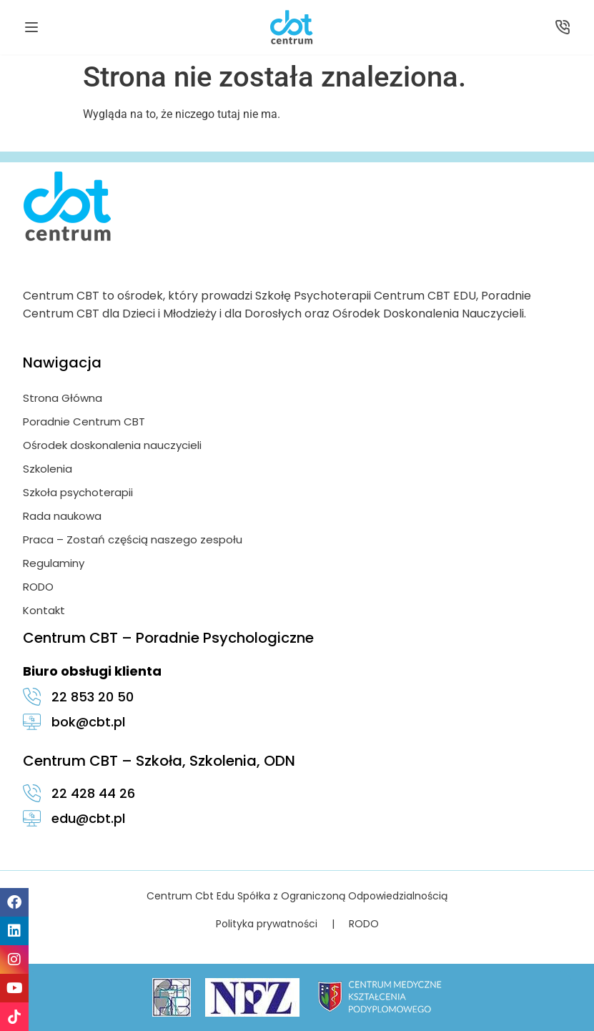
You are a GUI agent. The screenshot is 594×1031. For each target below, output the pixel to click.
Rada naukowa (62, 515)
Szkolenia (47, 468)
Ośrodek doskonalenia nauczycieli (112, 445)
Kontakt (44, 610)
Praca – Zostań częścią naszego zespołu (132, 539)
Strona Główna (62, 397)
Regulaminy (53, 563)
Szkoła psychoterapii (78, 492)
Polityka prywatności (266, 924)
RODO (38, 586)
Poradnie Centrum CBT (84, 421)
